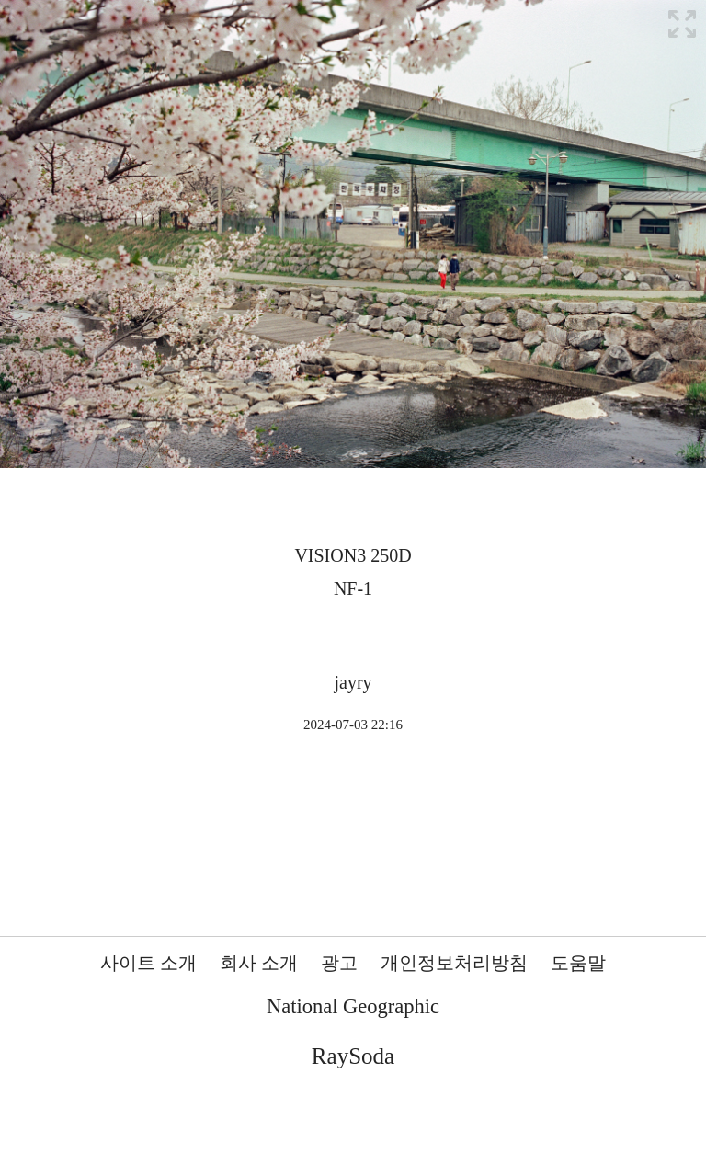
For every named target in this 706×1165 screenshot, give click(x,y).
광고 (339, 963)
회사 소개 (259, 963)
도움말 (578, 963)
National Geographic (353, 1006)
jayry (352, 682)
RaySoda (353, 1056)
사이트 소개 (148, 963)
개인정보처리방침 (454, 963)
